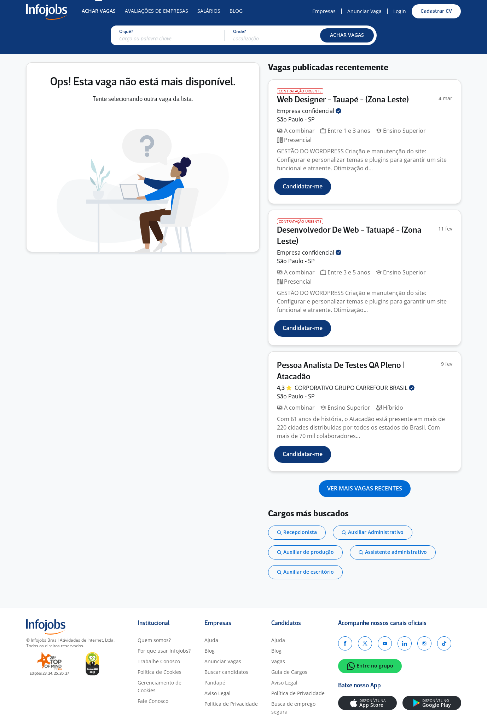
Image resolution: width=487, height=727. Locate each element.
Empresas (324, 11)
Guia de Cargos (289, 672)
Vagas (278, 661)
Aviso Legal (217, 693)
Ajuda (211, 640)
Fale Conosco (153, 701)
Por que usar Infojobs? (164, 650)
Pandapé (214, 682)
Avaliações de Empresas (156, 10)
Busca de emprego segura (293, 707)
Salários (208, 10)
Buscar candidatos (226, 672)
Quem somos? (154, 640)
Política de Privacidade (231, 703)
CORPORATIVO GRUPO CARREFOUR (354, 388)
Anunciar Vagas (222, 661)
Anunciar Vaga (364, 11)
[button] (347, 35)
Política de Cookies (159, 672)
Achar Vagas (99, 10)
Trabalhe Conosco (159, 661)
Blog (236, 10)
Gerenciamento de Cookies (159, 686)
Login (399, 11)
